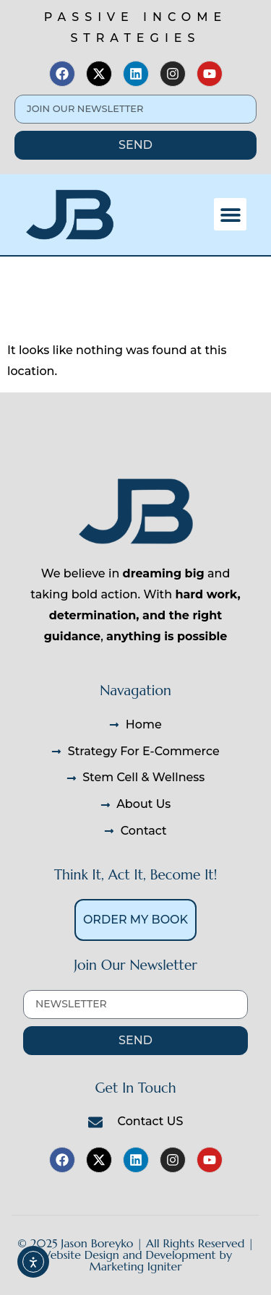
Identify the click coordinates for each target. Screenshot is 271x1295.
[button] (230, 214)
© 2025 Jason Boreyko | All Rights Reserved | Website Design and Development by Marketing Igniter (135, 1254)
